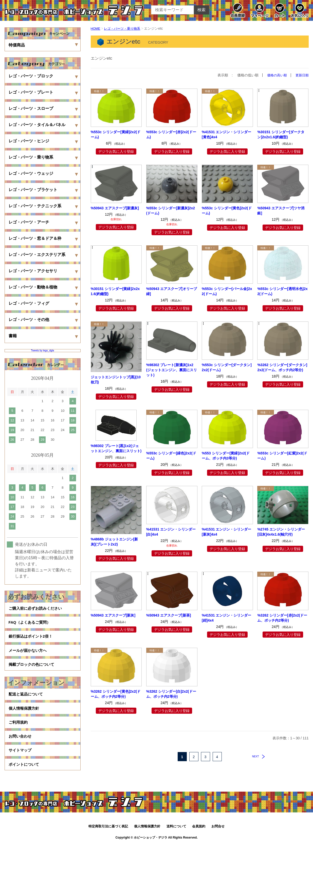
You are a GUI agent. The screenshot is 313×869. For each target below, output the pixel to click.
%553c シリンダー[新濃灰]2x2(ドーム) (170, 210)
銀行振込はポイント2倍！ (32, 642)
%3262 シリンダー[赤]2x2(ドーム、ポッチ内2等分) (282, 617)
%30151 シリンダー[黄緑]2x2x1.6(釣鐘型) (115, 291)
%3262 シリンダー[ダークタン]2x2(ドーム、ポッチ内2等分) (282, 367)
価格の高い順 (275, 75)
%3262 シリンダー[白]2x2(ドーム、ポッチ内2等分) (171, 693)
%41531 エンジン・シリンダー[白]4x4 (171, 531)
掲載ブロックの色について (33, 674)
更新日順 (301, 75)
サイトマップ (21, 771)
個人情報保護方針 (25, 722)
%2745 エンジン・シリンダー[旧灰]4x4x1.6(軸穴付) (281, 531)
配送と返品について (27, 706)
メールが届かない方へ (29, 658)
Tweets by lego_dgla (42, 350)
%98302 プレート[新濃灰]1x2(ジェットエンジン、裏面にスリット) (171, 370)
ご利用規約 (19, 739)
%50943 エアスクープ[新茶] (168, 615)
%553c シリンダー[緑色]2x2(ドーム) (171, 455)
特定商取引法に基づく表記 (108, 851)
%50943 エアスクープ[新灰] (113, 615)
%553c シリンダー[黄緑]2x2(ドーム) (116, 134)
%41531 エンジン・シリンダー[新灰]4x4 (226, 531)
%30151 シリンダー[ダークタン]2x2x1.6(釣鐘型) (280, 134)
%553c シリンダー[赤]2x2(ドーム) (171, 134)
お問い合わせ (21, 755)
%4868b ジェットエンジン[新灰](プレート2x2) (114, 541)
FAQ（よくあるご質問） (31, 625)
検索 (201, 10)
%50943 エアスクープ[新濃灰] (115, 208)
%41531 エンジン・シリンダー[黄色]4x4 (226, 134)
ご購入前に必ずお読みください (37, 609)
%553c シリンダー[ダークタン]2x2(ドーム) (227, 367)
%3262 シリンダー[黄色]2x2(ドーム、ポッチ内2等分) (116, 693)
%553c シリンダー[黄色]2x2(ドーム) (227, 210)
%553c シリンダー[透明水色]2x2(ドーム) (282, 291)
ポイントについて (25, 787)
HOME (96, 28)
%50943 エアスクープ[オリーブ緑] (171, 291)
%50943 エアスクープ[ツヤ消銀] (280, 210)
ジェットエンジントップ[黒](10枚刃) (116, 379)
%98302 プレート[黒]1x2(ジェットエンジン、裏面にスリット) (116, 448)
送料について (176, 851)
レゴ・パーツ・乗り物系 (124, 28)
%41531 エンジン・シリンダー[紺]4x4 (226, 617)
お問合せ (218, 851)
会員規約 (198, 851)
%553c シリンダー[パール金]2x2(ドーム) (227, 291)
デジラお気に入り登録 (116, 151)
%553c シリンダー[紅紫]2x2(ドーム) (282, 455)
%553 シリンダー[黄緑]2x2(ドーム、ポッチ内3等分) (226, 455)
